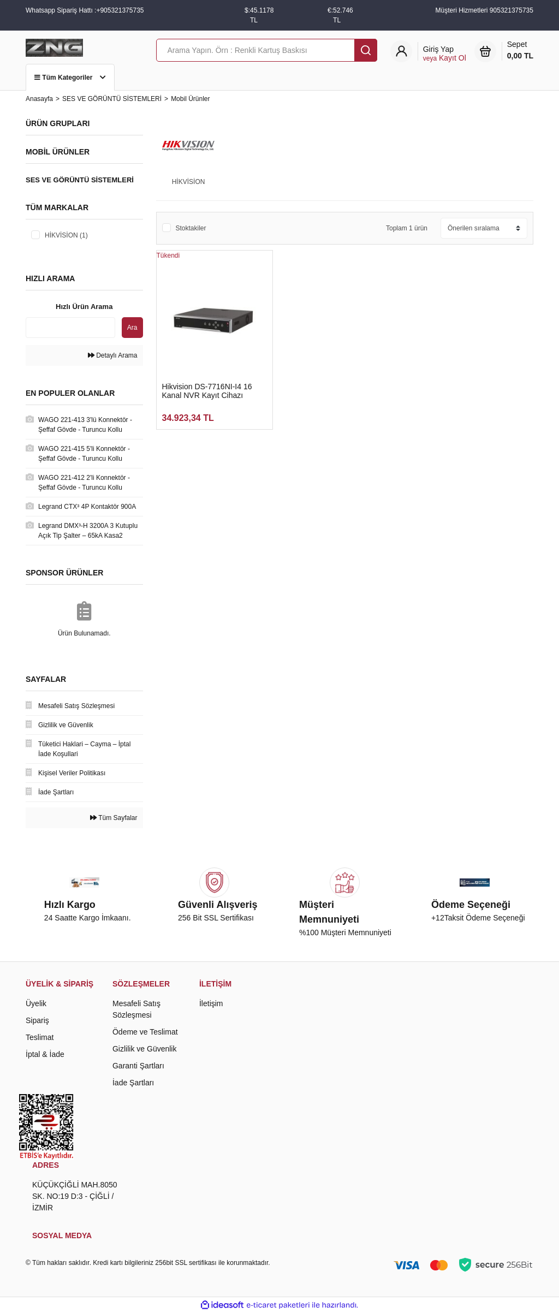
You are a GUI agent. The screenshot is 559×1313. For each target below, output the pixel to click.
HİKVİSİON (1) (66, 235)
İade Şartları (133, 1082)
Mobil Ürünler (190, 99)
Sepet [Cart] (520, 51)
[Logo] (54, 47)
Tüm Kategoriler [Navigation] (70, 77)
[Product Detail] (215, 255)
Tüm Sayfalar (113, 818)
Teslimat (39, 1037)
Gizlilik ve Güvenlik (144, 1048)
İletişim (211, 1003)
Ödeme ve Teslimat (145, 1031)
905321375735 (511, 10)
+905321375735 (120, 10)
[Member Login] (444, 54)
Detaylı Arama (113, 355)
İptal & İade (45, 1054)
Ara (132, 327)
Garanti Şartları (138, 1065)
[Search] (266, 50)
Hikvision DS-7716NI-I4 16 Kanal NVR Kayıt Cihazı (207, 391)
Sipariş (37, 1020)
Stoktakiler (191, 228)
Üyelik (36, 1003)
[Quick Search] (70, 327)
